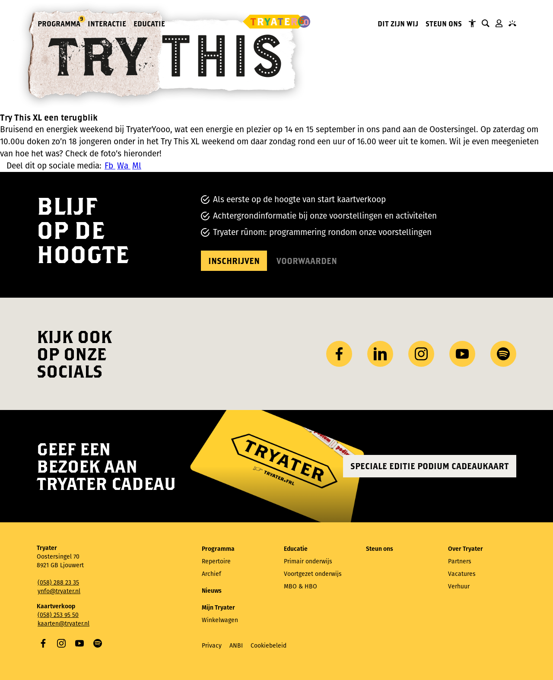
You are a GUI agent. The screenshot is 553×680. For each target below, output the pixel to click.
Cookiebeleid (268, 645)
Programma (59, 23)
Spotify (97, 643)
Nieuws (212, 590)
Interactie (107, 23)
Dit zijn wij (398, 23)
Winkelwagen (220, 620)
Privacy (212, 645)
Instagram (61, 643)
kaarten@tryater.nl (63, 623)
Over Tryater (465, 549)
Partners (459, 561)
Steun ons (444, 23)
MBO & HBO (300, 586)
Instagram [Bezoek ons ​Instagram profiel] (421, 354)
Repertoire (216, 561)
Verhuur (459, 586)
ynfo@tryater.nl (59, 591)
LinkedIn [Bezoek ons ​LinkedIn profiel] (380, 354)
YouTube (79, 643)
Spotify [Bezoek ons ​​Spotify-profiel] (503, 354)
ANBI (236, 645)
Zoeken (485, 23)
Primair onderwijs (308, 561)
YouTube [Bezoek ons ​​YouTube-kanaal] (462, 354)
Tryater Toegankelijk (472, 23)
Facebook (43, 643)
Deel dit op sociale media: (54, 166)
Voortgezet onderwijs (313, 574)
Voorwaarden (306, 261)
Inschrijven (234, 261)
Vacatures (462, 574)
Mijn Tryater (499, 23)
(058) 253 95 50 (58, 615)
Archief (211, 574)
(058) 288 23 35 (58, 582)
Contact (512, 23)
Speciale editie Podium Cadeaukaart (429, 466)
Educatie (149, 23)
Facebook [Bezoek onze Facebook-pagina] (339, 354)
